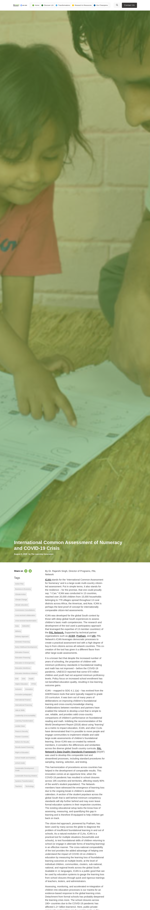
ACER (71, 636)
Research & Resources (83, 5)
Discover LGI (49, 5)
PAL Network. (56, 632)
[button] (25, 571)
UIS (94, 636)
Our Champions (102, 5)
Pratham (81, 636)
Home (37, 5)
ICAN (48, 579)
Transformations (64, 5)
